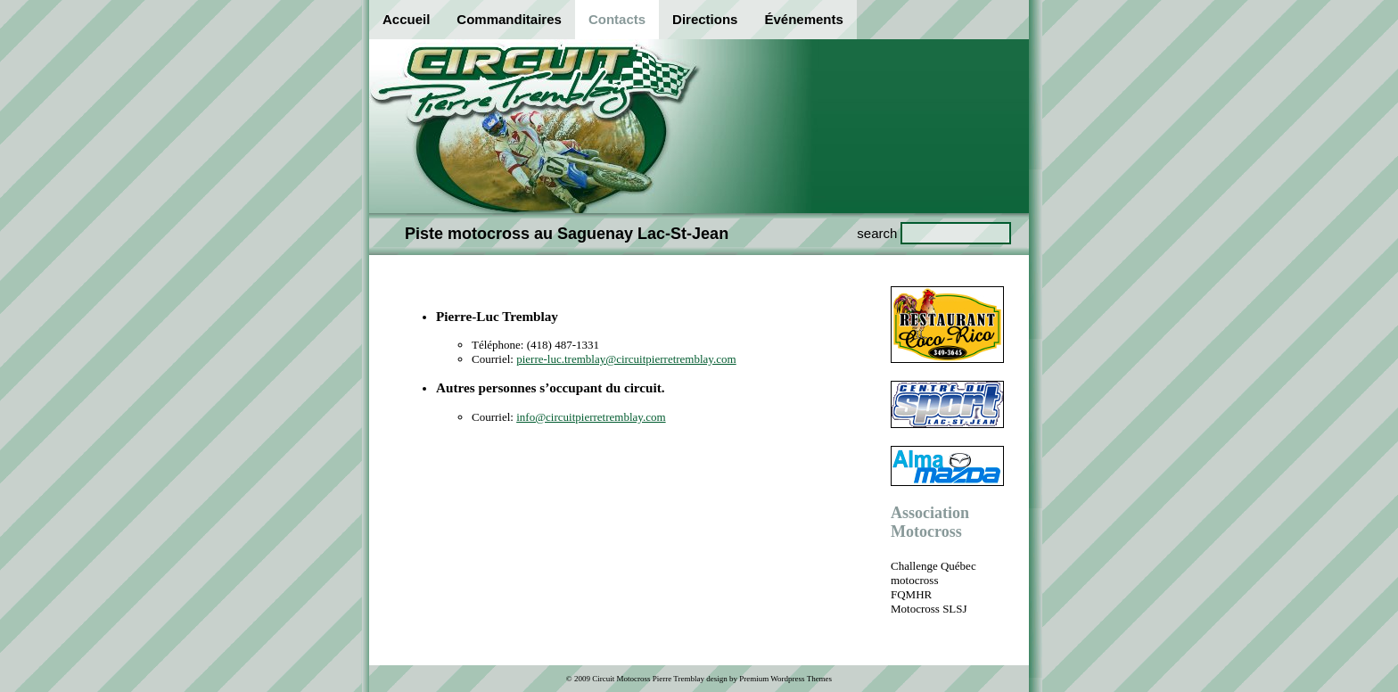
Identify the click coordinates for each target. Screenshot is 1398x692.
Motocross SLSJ (929, 608)
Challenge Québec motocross (933, 573)
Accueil (406, 19)
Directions (704, 19)
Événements (803, 19)
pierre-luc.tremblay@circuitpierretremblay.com (626, 359)
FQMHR (911, 594)
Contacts (617, 19)
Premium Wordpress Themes (785, 678)
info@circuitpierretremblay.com (590, 417)
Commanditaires (509, 19)
